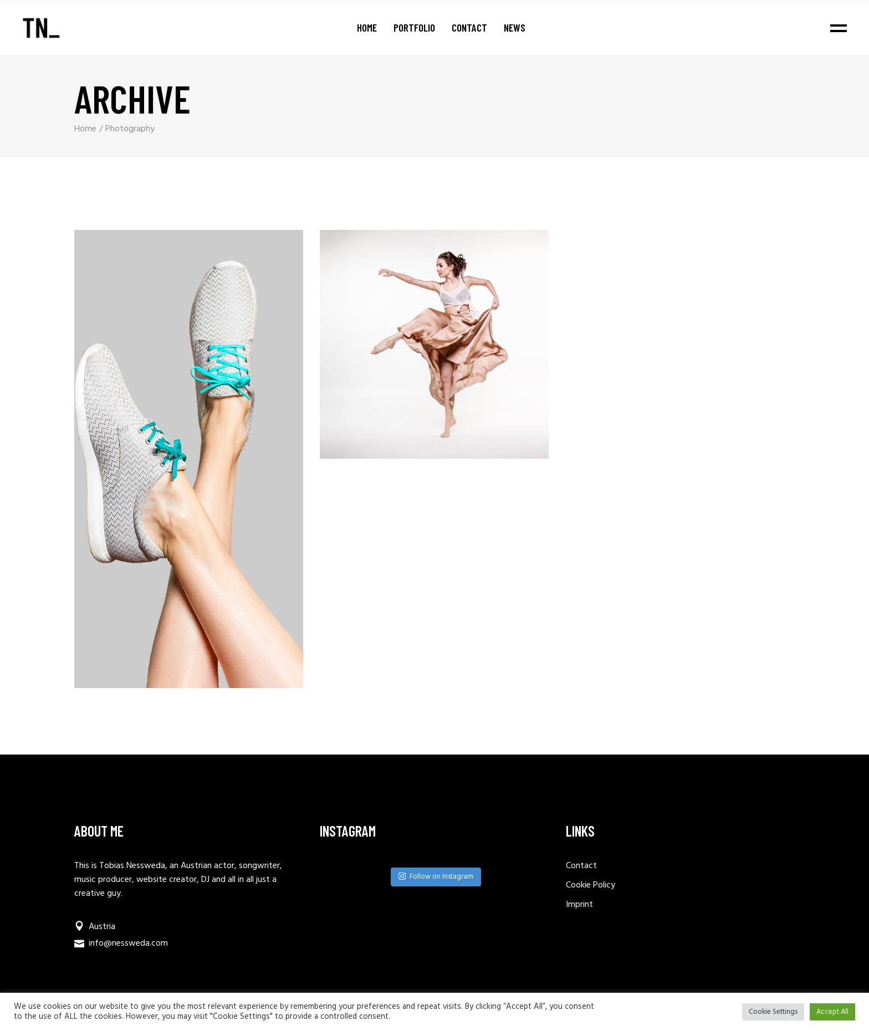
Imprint (579, 904)
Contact (581, 866)
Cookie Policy (590, 885)
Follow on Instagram (435, 877)
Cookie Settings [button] (773, 1012)
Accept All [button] (832, 1012)
